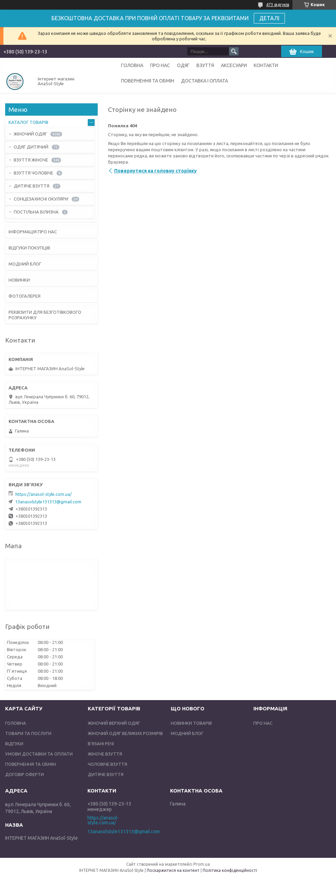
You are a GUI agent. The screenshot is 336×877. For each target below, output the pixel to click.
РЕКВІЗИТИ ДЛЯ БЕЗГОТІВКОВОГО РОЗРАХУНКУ (45, 315)
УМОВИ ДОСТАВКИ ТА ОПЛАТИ (39, 753)
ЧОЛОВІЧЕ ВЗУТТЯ (107, 764)
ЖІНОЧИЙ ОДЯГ (30, 133)
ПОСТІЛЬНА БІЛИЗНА (36, 211)
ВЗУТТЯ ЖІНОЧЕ (31, 159)
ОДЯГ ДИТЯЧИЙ (31, 146)
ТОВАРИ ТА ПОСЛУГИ (28, 733)
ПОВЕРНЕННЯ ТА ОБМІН (147, 80)
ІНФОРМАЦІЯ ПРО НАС (33, 231)
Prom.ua (201, 864)
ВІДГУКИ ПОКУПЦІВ (29, 247)
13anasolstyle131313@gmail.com (48, 501)
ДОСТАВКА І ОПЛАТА (204, 80)
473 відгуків (277, 4)
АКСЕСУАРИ (234, 65)
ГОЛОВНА (132, 65)
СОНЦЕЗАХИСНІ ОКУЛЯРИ (41, 198)
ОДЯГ (183, 65)
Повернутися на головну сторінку (155, 170)
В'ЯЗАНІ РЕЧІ (101, 743)
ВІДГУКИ (14, 743)
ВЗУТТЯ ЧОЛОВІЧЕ (33, 172)
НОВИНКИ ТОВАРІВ (191, 723)
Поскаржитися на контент (173, 870)
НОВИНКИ (19, 280)
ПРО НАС (160, 65)
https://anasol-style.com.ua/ (43, 494)
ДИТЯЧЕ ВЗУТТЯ (31, 185)
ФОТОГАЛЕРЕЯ (24, 296)
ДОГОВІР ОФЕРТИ (24, 774)
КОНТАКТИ (266, 65)
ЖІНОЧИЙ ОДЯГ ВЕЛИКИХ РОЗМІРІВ (125, 733)
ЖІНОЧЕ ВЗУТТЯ (105, 753)
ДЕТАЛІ (269, 18)
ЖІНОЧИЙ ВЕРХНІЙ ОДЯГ (114, 723)
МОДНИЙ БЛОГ (25, 263)
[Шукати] (234, 51)
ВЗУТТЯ (205, 65)
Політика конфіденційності (230, 870)
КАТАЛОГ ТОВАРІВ (28, 122)
